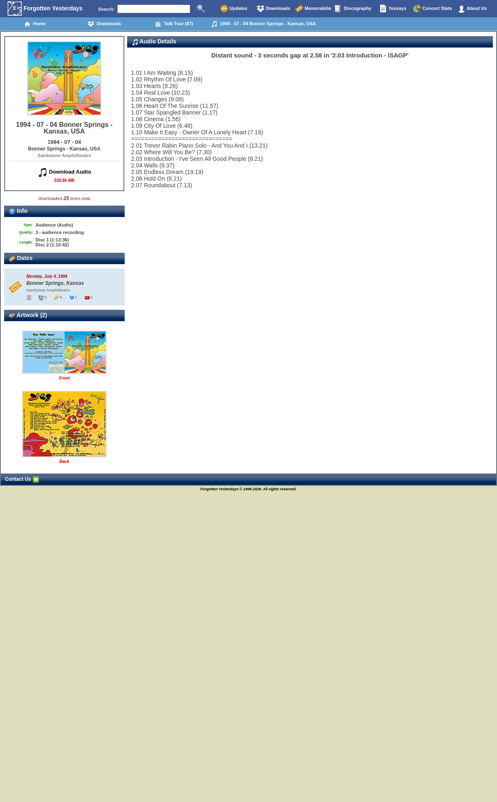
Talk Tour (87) (174, 24)
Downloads (273, 9)
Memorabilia (313, 9)
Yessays (392, 9)
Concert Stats (432, 9)
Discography (353, 9)
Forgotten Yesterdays (45, 9)
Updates (233, 9)
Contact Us (22, 479)
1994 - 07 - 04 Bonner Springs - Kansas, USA (263, 24)
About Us (472, 9)
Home (35, 24)
